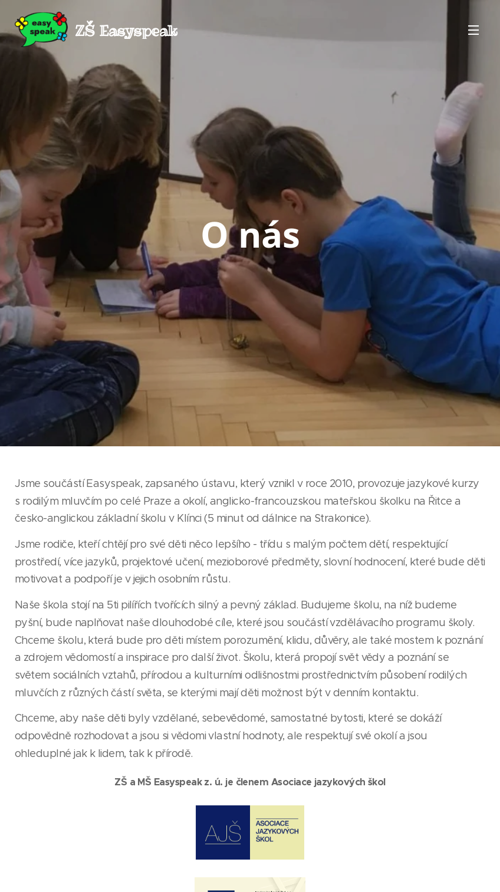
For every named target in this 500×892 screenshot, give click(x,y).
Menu (473, 30)
